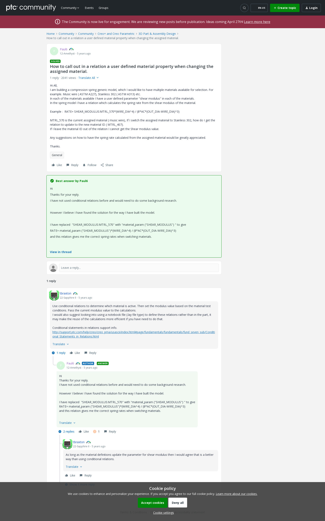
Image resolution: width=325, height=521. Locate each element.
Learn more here (257, 21)
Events (89, 8)
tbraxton (65, 293)
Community (66, 34)
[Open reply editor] (134, 267)
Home (50, 34)
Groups (103, 8)
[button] (259, 8)
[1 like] (96, 431)
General (57, 155)
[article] (134, 323)
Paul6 (63, 49)
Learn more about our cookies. (236, 494)
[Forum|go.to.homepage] (31, 7)
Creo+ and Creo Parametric (116, 34)
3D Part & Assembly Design (157, 34)
